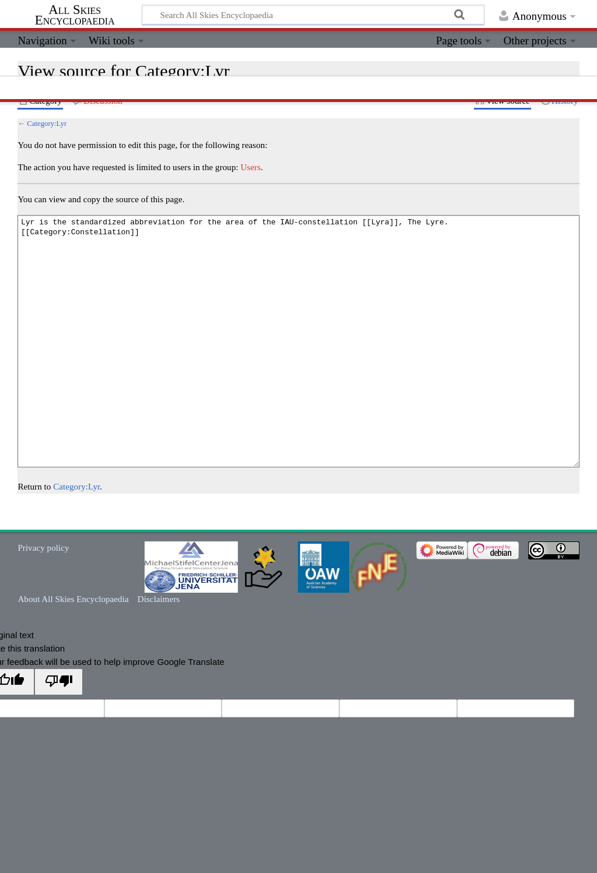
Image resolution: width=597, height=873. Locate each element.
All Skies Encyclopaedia (75, 15)
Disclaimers (159, 599)
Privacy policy (43, 547)
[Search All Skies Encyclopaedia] (313, 14)
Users (251, 167)
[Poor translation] (58, 681)
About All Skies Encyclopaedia (72, 599)
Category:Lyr (46, 123)
